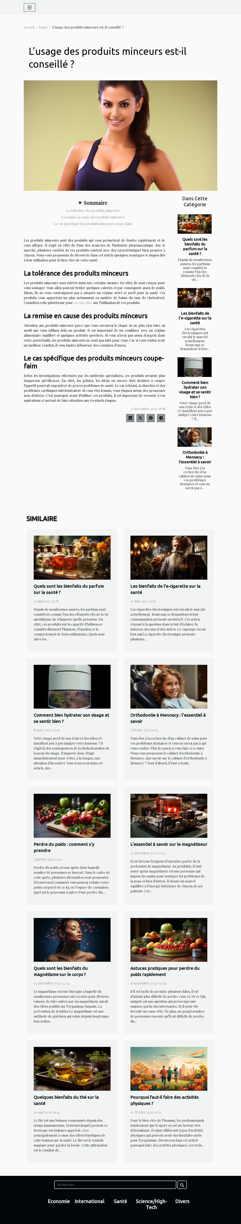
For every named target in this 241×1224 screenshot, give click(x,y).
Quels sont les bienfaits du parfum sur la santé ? (195, 246)
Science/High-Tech (151, 1204)
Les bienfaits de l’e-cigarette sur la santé (195, 318)
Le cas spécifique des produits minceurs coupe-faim (93, 224)
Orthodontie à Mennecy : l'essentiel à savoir (195, 457)
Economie (59, 1201)
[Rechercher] (115, 1185)
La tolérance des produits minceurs (93, 210)
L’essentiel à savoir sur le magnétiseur (168, 844)
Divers (182, 1201)
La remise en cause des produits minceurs (92, 217)
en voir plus (83, 302)
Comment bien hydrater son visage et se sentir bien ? (195, 389)
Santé (43, 27)
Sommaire (95, 202)
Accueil (29, 27)
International (89, 1201)
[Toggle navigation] (29, 7)
